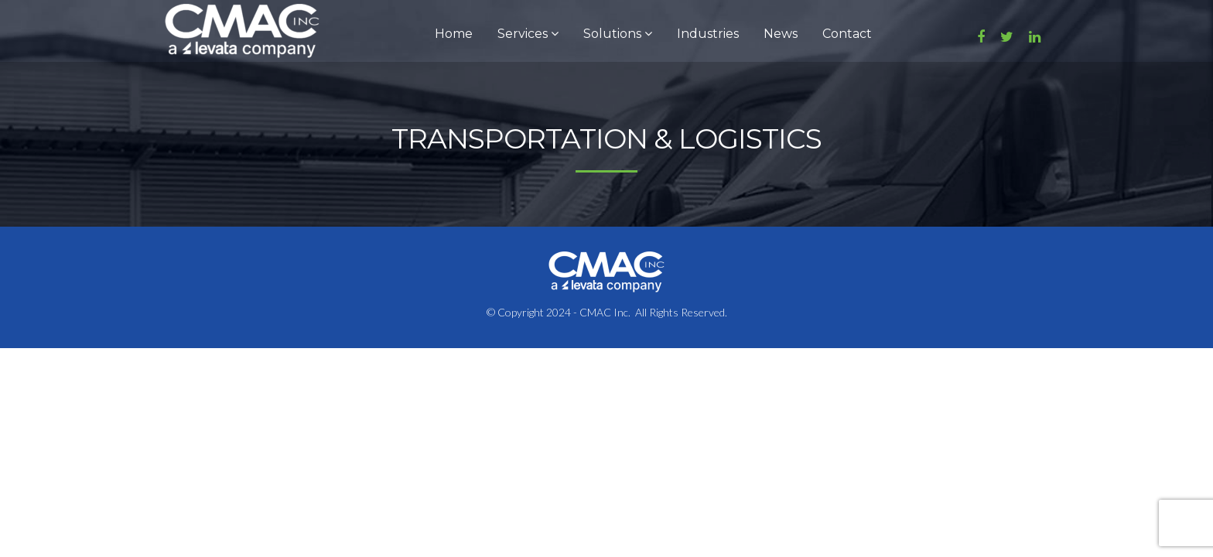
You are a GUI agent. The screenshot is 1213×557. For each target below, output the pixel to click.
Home (454, 33)
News (781, 33)
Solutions (617, 33)
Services (528, 33)
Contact (847, 33)
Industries (708, 33)
